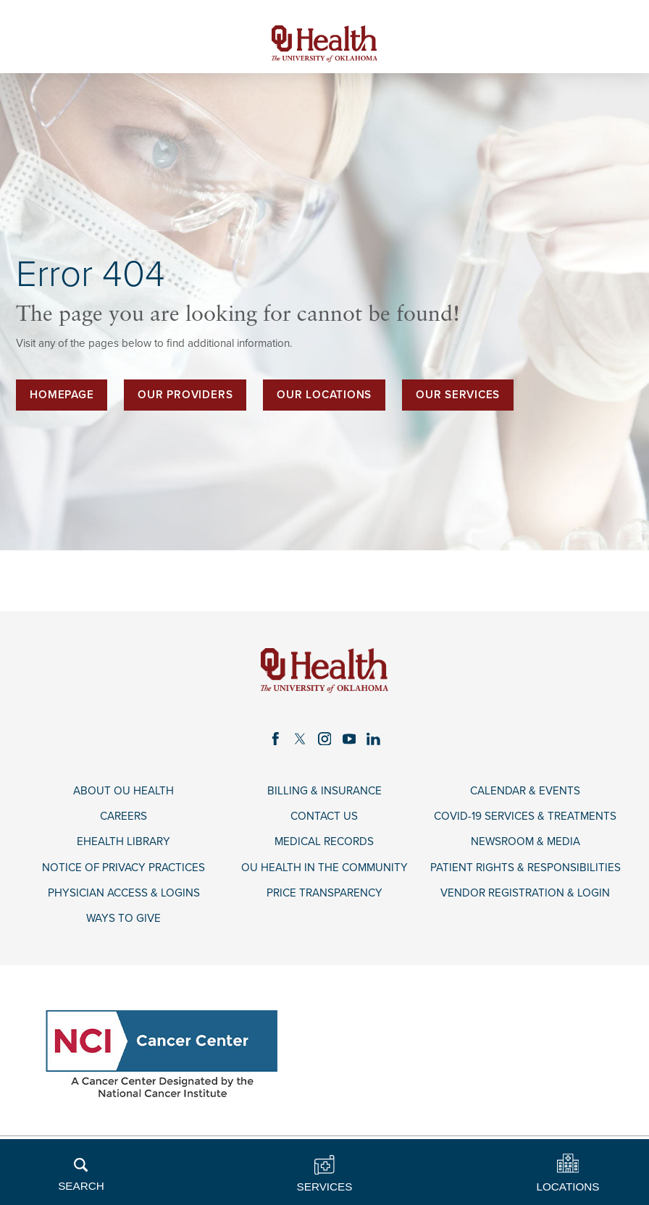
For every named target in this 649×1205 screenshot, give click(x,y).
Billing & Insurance (324, 790)
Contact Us (324, 816)
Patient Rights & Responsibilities (525, 867)
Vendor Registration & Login (525, 892)
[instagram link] (324, 738)
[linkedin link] (373, 738)
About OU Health (123, 790)
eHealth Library (123, 841)
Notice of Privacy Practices (123, 867)
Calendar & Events (525, 790)
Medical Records (324, 841)
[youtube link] (349, 738)
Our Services (458, 394)
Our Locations (324, 394)
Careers (123, 816)
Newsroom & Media (525, 841)
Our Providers (185, 394)
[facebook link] (275, 738)
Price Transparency (324, 892)
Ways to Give (123, 918)
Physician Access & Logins (124, 892)
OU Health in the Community (324, 867)
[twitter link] (300, 738)
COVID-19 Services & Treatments (525, 816)
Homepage (61, 394)
